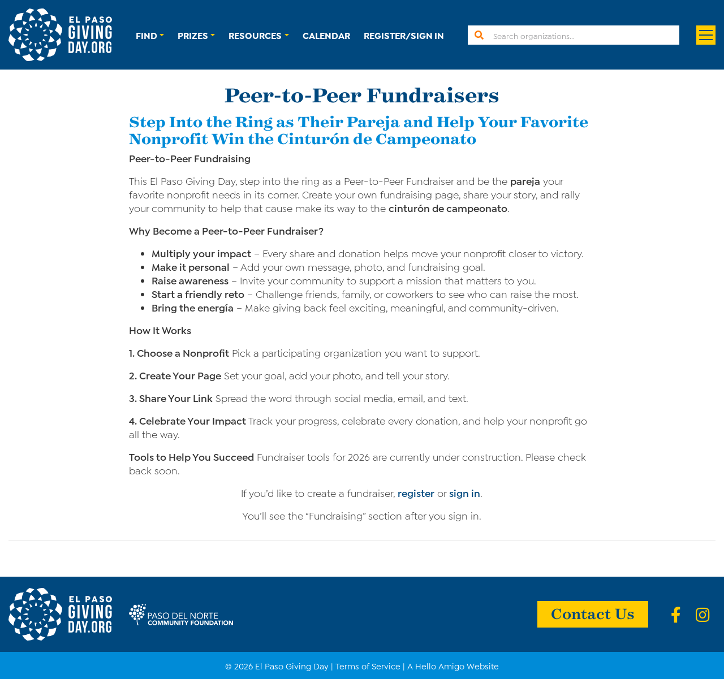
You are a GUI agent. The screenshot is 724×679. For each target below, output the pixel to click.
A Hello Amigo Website (453, 665)
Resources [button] (255, 34)
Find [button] (146, 34)
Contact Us (593, 613)
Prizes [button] (193, 34)
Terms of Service (367, 665)
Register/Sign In (404, 34)
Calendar (326, 34)
